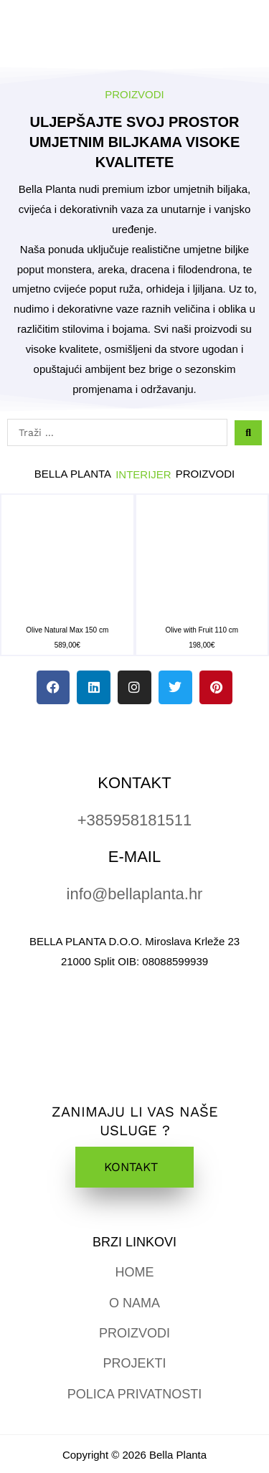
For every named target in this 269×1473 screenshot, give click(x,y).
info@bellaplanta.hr (135, 894)
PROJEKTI (134, 1363)
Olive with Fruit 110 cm (201, 630)
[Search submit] (248, 432)
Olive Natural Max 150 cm (67, 630)
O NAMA (134, 1303)
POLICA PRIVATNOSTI (134, 1394)
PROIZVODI (134, 1333)
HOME (134, 1272)
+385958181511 (134, 820)
